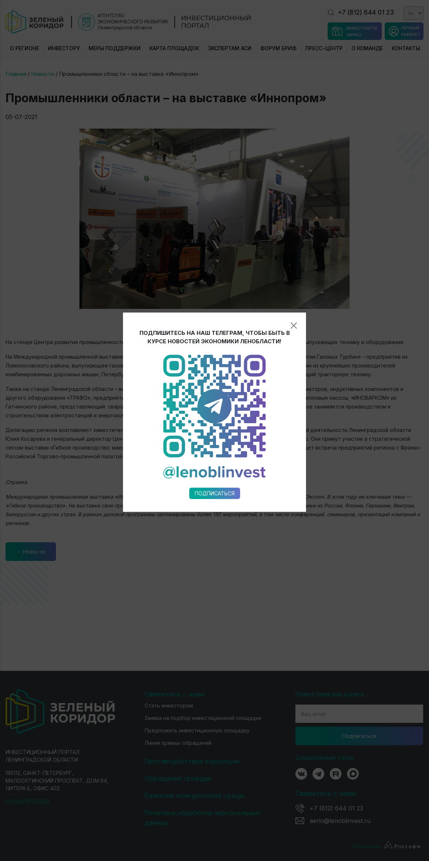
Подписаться (215, 407)
